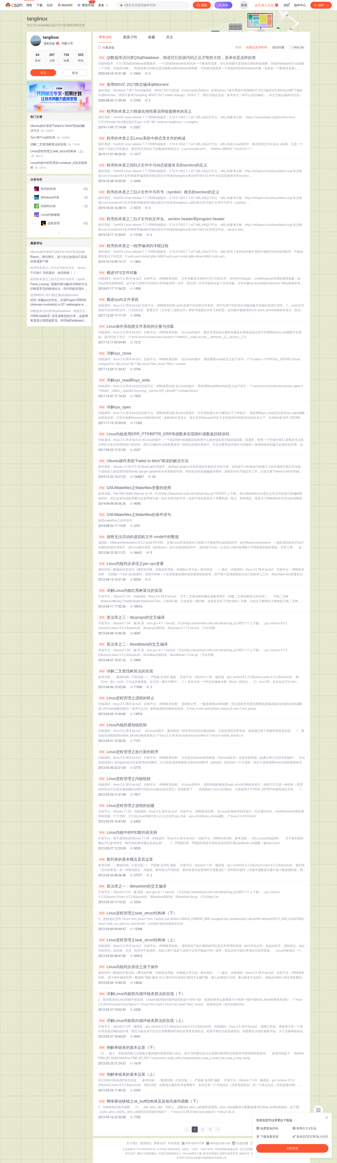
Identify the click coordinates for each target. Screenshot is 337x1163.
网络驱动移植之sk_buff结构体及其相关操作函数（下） (149, 1101)
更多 (103, 5)
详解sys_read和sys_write (124, 380)
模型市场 (86, 3)
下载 (40, 5)
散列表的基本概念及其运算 (125, 859)
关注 (43, 72)
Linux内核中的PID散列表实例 (127, 832)
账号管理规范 (211, 1153)
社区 (50, 5)
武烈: (34, 300)
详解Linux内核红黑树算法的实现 (130, 590)
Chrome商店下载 (192, 1153)
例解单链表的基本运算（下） (127, 1047)
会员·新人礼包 (267, 5)
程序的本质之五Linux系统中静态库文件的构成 (141, 138)
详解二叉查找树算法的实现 (125, 671)
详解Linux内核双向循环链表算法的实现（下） (141, 994)
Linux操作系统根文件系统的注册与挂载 (136, 326)
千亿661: (36, 272)
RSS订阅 (297, 47)
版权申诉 (244, 1153)
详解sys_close (114, 353)
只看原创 (106, 47)
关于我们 (132, 1143)
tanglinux (37, 19)
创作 (321, 5)
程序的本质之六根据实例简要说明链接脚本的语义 (145, 111)
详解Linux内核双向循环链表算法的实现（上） (141, 1020)
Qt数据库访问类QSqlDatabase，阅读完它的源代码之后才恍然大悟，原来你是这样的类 (177, 57)
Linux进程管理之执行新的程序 (128, 752)
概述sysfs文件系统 (118, 299)
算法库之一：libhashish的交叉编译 (132, 886)
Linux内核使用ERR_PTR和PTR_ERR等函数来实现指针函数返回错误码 (163, 434)
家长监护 (130, 1153)
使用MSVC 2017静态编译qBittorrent (133, 84)
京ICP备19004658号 (168, 1149)
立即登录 (292, 1148)
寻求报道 (174, 1143)
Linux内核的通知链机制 (122, 725)
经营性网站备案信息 (226, 1149)
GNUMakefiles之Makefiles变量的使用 (134, 488)
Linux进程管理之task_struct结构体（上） (137, 940)
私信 (75, 73)
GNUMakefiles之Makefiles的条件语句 (134, 514)
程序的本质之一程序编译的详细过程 (133, 246)
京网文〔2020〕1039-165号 (198, 1149)
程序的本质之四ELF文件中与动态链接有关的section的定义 (152, 165)
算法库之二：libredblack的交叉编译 (133, 644)
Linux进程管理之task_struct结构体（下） (137, 913)
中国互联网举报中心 (169, 1153)
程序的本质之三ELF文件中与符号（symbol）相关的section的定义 (158, 192)
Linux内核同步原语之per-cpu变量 (131, 564)
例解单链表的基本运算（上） (127, 1074)
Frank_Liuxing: (40, 284)
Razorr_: (36, 256)
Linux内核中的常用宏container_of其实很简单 (58, 165)
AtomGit (64, 5)
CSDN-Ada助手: (41, 316)
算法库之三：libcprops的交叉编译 (131, 617)
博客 (29, 5)
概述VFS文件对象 (117, 273)
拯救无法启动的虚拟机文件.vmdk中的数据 (138, 537)
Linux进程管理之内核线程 (124, 779)
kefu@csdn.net (220, 1143)
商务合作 (160, 1143)
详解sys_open (114, 407)
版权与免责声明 (229, 1153)
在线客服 (242, 1143)
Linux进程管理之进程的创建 (126, 805)
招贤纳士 (146, 1143)
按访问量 (278, 47)
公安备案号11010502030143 (139, 1149)
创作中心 (300, 5)
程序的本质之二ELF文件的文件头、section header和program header (161, 219)
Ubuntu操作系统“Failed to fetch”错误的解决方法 (143, 461)
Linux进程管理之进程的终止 (126, 698)
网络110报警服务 (147, 1153)
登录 (244, 5)
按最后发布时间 (256, 47)
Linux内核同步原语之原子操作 (128, 967)
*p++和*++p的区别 (50, 137)
